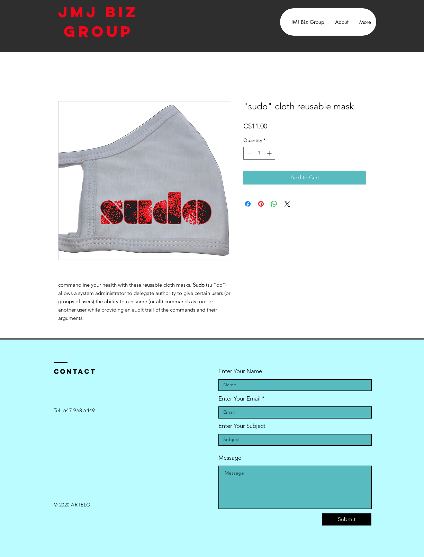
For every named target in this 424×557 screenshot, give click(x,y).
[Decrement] (248, 153)
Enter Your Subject (241, 426)
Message (229, 458)
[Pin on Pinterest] (261, 204)
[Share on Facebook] (248, 204)
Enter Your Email (239, 399)
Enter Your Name (240, 371)
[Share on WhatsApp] (274, 204)
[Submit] (346, 519)
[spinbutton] (259, 153)
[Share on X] (287, 204)
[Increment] (269, 153)
